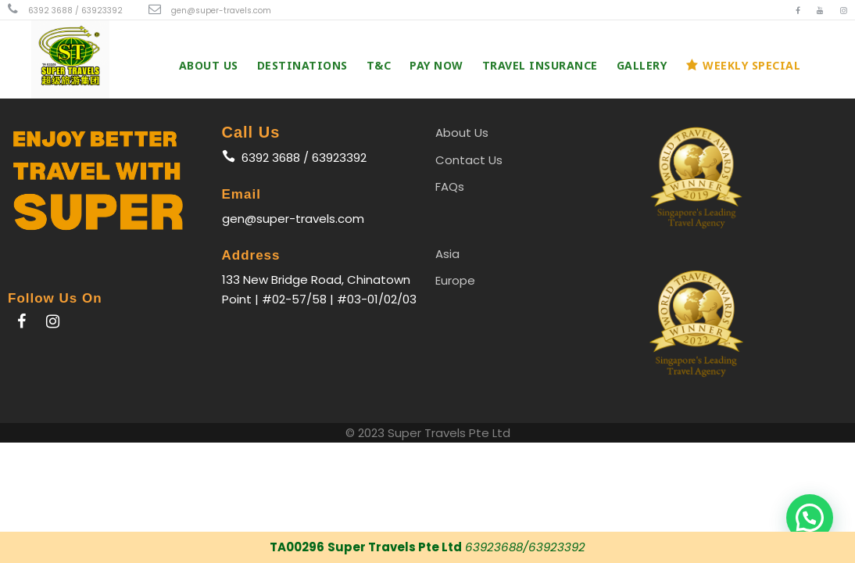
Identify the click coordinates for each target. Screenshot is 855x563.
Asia (447, 254)
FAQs (449, 186)
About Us (208, 65)
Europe (455, 280)
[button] (809, 517)
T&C (379, 65)
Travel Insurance (540, 65)
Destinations (302, 65)
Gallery (642, 65)
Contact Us (469, 160)
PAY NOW (436, 65)
